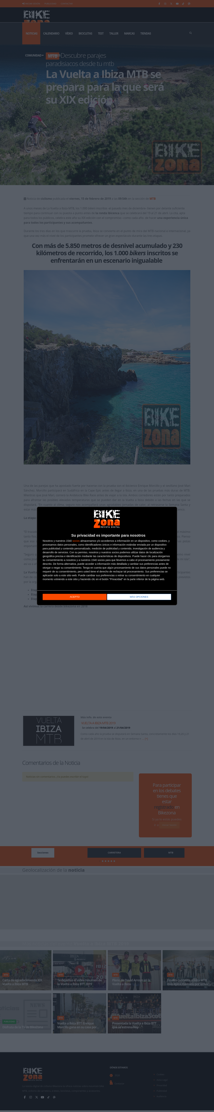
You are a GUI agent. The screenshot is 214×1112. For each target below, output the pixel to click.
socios (76, 541)
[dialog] (107, 556)
